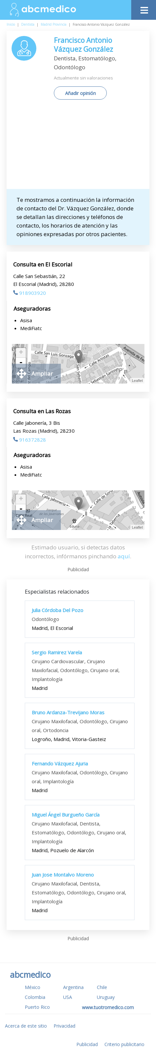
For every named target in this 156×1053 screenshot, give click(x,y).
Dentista (27, 24)
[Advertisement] (78, 147)
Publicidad (87, 1044)
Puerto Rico (37, 1007)
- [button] (21, 363)
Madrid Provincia (53, 24)
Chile (102, 987)
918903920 (29, 293)
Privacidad (64, 1026)
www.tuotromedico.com (108, 1007)
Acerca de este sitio (26, 1026)
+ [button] (21, 353)
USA (67, 997)
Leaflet (137, 381)
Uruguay (106, 997)
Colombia (35, 997)
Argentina (73, 987)
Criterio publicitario (124, 1044)
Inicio (11, 24)
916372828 (29, 439)
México (32, 987)
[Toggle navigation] (143, 8)
